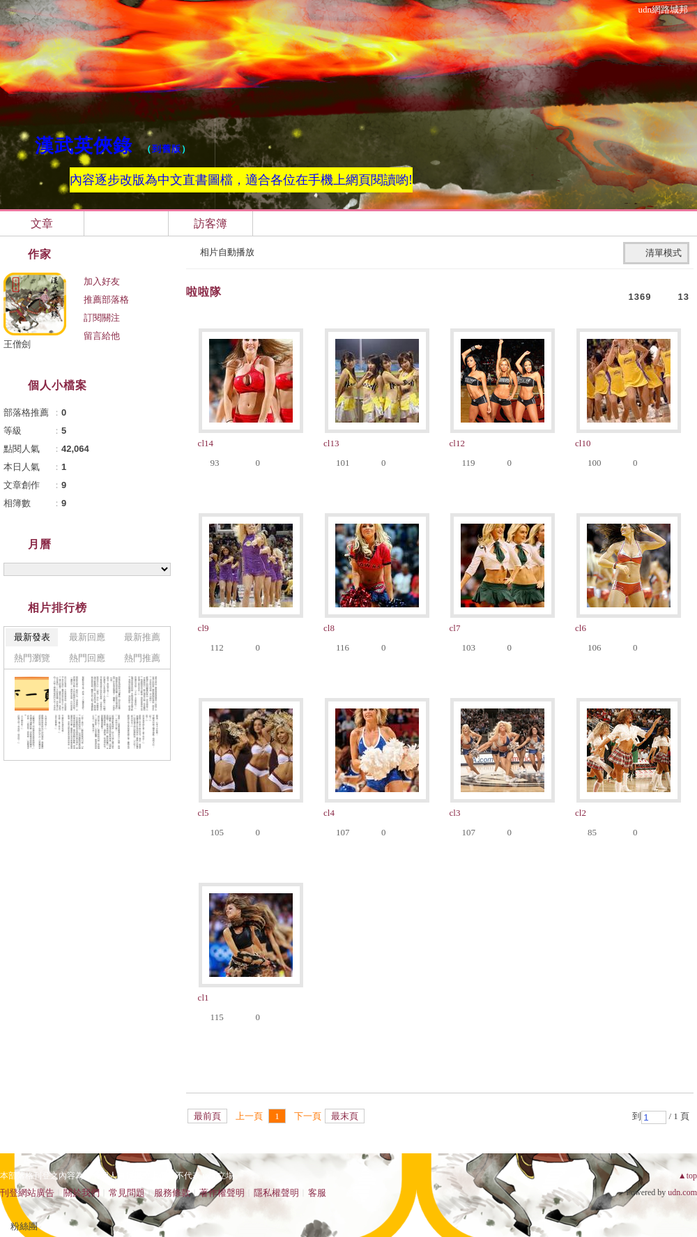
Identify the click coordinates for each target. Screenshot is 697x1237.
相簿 (126, 223)
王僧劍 (17, 344)
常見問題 (127, 1192)
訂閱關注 (102, 317)
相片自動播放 (227, 252)
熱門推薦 (142, 658)
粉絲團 (24, 1226)
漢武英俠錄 (83, 145)
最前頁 (207, 1116)
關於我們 (81, 1192)
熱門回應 (87, 658)
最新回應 (87, 637)
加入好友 (102, 281)
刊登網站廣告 (27, 1192)
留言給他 (102, 336)
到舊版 (166, 149)
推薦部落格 (106, 299)
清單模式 (663, 253)
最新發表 (32, 637)
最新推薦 (142, 637)
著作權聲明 (222, 1192)
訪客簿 (210, 223)
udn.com (682, 1192)
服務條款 (172, 1192)
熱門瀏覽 (32, 658)
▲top (687, 1176)
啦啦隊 (204, 292)
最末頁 (344, 1116)
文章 (42, 223)
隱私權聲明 (276, 1192)
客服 (317, 1192)
